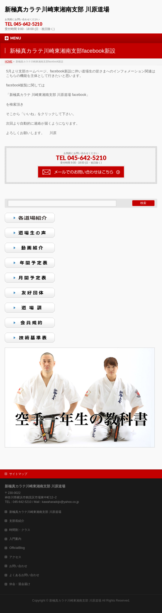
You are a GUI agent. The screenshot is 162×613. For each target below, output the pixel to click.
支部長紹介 (16, 521)
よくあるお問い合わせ (24, 575)
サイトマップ (18, 474)
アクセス (15, 557)
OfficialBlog (17, 548)
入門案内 (15, 539)
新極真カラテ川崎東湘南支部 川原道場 (57, 9)
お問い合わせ (18, 566)
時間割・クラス (19, 530)
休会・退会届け (19, 584)
